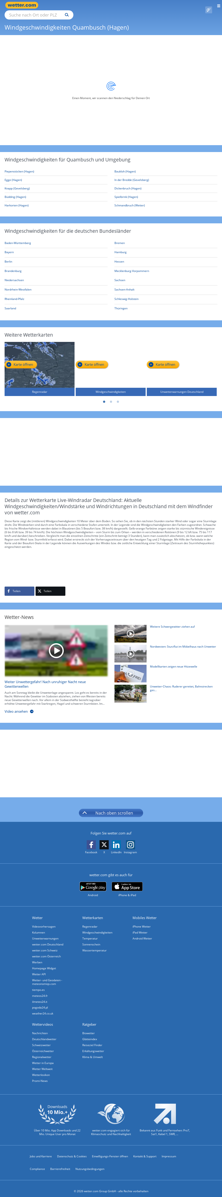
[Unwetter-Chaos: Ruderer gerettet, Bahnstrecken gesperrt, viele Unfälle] (164, 689)
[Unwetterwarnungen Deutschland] (182, 364)
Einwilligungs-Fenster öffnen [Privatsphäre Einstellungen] (110, 1151)
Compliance (37, 1164)
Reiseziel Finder (92, 1040)
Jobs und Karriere (41, 1151)
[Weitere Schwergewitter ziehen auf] (164, 630)
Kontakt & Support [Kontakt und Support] (144, 1151)
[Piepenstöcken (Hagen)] (56, 166)
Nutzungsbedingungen (89, 1164)
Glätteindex (89, 1034)
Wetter (37, 912)
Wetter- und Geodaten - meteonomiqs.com (47, 977)
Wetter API (39, 969)
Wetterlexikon (41, 1070)
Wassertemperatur (94, 945)
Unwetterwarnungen (45, 933)
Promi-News (40, 1076)
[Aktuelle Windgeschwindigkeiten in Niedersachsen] (14, 276)
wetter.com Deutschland (47, 939)
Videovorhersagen (44, 921)
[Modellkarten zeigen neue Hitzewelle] (164, 669)
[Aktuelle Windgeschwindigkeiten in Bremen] (119, 239)
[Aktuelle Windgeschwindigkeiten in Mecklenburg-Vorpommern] (131, 267)
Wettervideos (42, 1019)
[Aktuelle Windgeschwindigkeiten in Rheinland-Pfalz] (14, 294)
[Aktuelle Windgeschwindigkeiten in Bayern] (9, 248)
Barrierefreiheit (60, 1164)
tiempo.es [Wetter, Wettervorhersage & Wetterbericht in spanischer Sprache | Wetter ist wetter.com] (38, 984)
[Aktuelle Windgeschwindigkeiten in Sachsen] (119, 276)
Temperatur (90, 933)
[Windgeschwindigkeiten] (111, 364)
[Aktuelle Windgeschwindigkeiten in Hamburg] (120, 248)
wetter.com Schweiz (45, 945)
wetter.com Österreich (46, 951)
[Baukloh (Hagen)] (165, 166)
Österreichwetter (43, 1046)
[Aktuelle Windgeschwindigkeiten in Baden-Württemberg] (18, 239)
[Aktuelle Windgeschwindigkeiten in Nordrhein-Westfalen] (18, 285)
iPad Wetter (140, 927)
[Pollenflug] (208, 5)
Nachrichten (40, 1028)
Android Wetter (142, 933)
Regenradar (89, 921)
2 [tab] (111, 396)
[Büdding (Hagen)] (56, 192)
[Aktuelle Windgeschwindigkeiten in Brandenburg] (13, 267)
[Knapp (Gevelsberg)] (56, 183)
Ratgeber (89, 1019)
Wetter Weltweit (42, 1064)
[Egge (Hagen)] (56, 175)
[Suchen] (107, 5)
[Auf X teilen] (50, 585)
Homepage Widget (44, 963)
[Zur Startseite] (23, 5)
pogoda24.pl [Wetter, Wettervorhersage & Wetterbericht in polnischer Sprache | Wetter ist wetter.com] (40, 1002)
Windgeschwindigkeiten (97, 927)
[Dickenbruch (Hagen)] (165, 183)
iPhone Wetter (142, 921)
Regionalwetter (41, 1052)
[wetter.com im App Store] (127, 884)
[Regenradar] (40, 364)
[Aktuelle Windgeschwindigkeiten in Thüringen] (121, 304)
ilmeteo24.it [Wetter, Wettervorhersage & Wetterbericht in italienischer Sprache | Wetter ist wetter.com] (39, 996)
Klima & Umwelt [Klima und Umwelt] (92, 1052)
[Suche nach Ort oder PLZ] (77, 5)
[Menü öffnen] (217, 5)
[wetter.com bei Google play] (93, 884)
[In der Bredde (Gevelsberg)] (165, 175)
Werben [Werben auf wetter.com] (37, 957)
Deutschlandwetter (44, 1034)
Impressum (169, 1151)
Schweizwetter (41, 1040)
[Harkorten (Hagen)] (56, 200)
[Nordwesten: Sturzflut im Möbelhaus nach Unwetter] (164, 649)
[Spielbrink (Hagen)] (165, 192)
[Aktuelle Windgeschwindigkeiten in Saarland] (10, 304)
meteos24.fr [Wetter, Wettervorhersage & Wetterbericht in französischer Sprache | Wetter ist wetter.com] (40, 990)
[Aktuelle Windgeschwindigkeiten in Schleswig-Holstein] (126, 294)
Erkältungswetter (93, 1046)
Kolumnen (38, 927)
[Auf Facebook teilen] (19, 585)
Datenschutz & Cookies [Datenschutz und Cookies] (72, 1151)
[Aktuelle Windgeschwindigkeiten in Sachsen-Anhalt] (124, 285)
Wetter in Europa (43, 1058)
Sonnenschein (91, 939)
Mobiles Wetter (145, 912)
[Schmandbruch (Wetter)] (165, 200)
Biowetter (88, 1028)
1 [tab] (104, 396)
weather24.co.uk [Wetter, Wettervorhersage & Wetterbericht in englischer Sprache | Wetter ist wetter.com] (42, 1008)
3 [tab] (118, 396)
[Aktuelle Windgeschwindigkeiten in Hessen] (119, 257)
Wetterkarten (92, 912)
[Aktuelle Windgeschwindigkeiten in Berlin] (8, 257)
